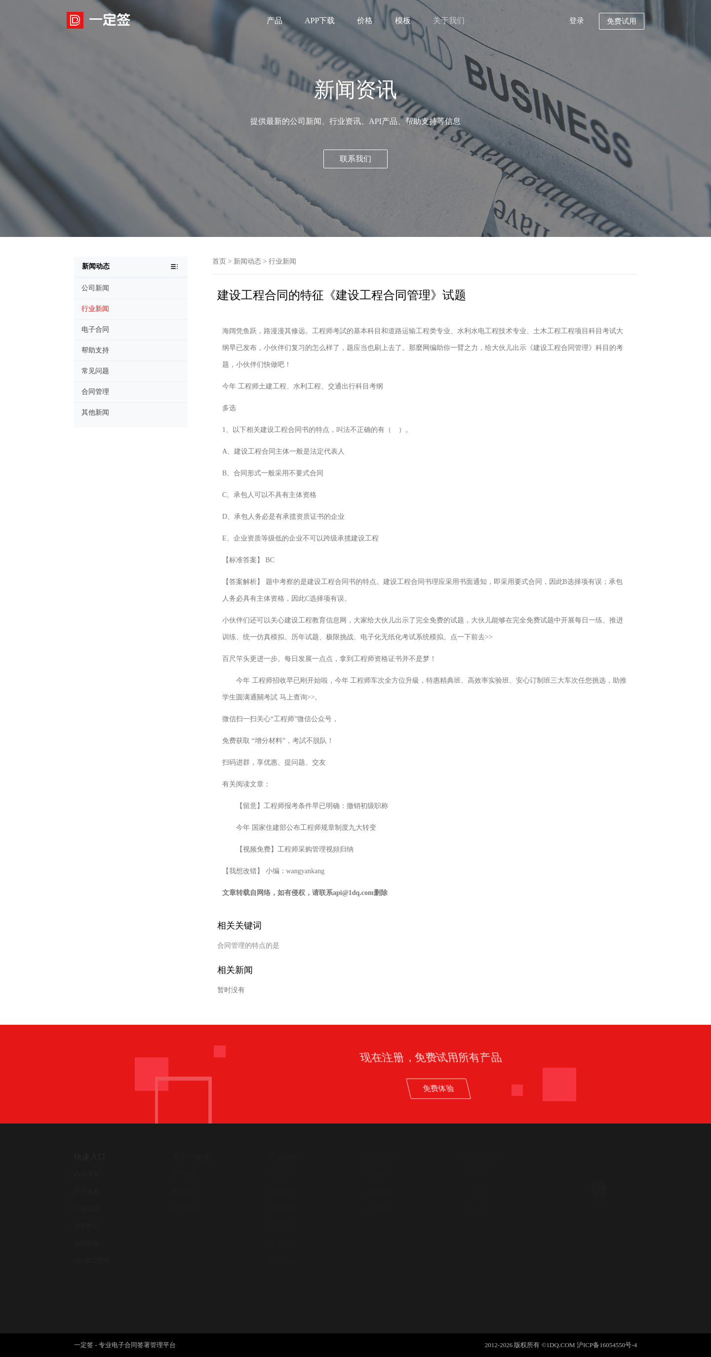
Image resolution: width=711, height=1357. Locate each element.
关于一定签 (191, 1157)
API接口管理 (92, 1260)
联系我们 (355, 159)
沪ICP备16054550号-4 (607, 1345)
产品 (274, 20)
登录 (576, 21)
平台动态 (87, 1208)
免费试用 (621, 21)
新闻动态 (247, 261)
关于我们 (449, 20)
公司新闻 (476, 1191)
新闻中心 (476, 1174)
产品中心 (284, 1157)
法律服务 (281, 1260)
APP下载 (320, 20)
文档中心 (87, 1226)
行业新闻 (282, 261)
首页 (219, 261)
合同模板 (87, 1243)
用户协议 (379, 1191)
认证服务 (281, 1226)
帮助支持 (379, 1174)
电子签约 (281, 1174)
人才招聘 (184, 1208)
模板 (403, 20)
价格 (365, 20)
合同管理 (281, 1191)
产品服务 (87, 1191)
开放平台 (281, 1243)
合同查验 (281, 1208)
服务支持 (382, 1157)
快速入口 (90, 1157)
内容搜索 (87, 1174)
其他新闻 (476, 1208)
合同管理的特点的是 (248, 945)
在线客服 (379, 1208)
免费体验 (591, 1088)
